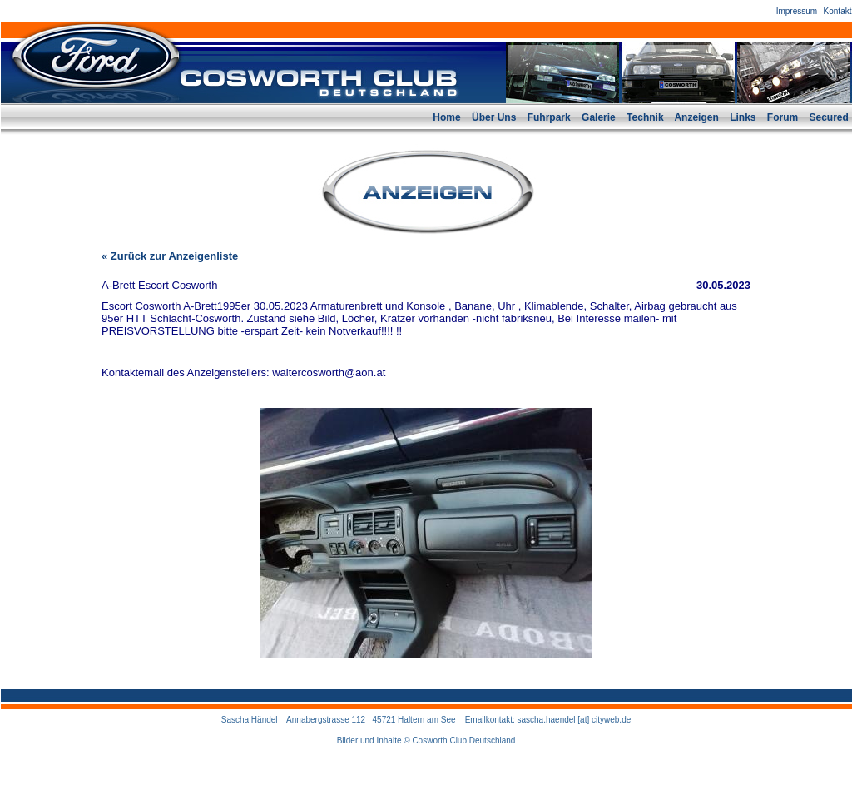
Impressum (796, 11)
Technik (645, 117)
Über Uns (494, 117)
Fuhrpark (549, 117)
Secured (829, 117)
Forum (782, 117)
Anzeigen (696, 117)
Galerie (599, 117)
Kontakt (838, 11)
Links (742, 117)
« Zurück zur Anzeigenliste (170, 256)
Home (446, 117)
